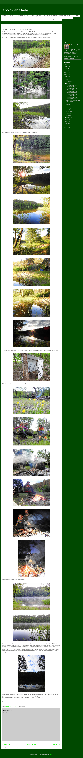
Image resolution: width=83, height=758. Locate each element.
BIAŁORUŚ (39, 15)
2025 (66, 66)
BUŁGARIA (43, 17)
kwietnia (68, 111)
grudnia (68, 77)
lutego (67, 115)
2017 (66, 123)
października (69, 81)
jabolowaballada (15, 10)
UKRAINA (12, 15)
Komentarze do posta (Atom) (14, 747)
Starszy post (56, 744)
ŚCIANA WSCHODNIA (21, 19)
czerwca (68, 108)
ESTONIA (18, 17)
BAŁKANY (31, 17)
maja (67, 109)
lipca (67, 106)
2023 (66, 70)
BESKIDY (55, 17)
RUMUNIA (37, 17)
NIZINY (29, 19)
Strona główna (31, 744)
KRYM (28, 15)
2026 (66, 64)
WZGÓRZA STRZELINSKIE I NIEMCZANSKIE (42, 19)
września (68, 83)
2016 (66, 125)
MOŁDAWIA (24, 17)
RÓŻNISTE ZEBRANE (57, 19)
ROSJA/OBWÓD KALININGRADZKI (51, 15)
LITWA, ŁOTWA (11, 17)
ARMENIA (4, 17)
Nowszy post (6, 744)
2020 (66, 76)
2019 (66, 119)
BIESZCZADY (61, 17)
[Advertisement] (72, 32)
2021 (66, 74)
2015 (66, 127)
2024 (66, 68)
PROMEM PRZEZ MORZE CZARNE (66, 15)
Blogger (50, 754)
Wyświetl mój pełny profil (69, 58)
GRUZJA (77, 15)
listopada (68, 79)
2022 (66, 72)
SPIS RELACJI (5, 15)
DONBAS (34, 15)
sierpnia (68, 104)
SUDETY (49, 17)
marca (67, 113)
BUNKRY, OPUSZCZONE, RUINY (9, 19)
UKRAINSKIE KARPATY (20, 15)
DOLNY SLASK (69, 17)
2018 (66, 121)
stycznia (68, 117)
